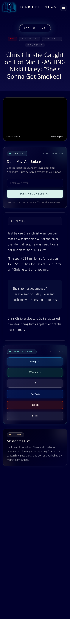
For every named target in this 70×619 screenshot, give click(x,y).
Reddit (35, 405)
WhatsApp (35, 372)
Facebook (35, 394)
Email (35, 415)
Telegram (35, 361)
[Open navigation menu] (63, 7)
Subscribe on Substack (35, 193)
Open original (57, 136)
